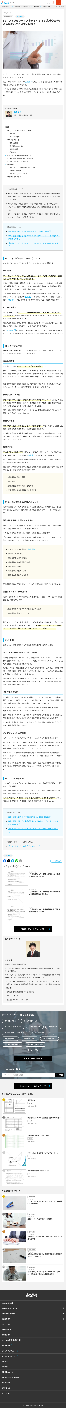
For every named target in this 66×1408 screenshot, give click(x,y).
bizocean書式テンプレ (9, 1308)
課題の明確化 (13, 143)
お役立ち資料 (6, 1319)
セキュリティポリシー (9, 1351)
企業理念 (28, 296)
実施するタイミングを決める (18, 161)
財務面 (10, 299)
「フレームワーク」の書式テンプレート (23, 846)
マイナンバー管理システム (13, 1027)
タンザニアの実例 (15, 171)
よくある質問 (6, 1383)
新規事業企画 (8, 16)
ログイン (53, 3)
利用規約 (4, 1367)
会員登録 (58, 3)
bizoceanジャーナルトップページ (33, 1086)
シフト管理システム (49, 1039)
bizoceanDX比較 (7, 1303)
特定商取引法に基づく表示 (10, 1377)
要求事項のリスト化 (16, 146)
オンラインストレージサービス (14, 1033)
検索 (60, 1075)
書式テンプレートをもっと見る (33, 929)
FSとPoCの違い (14, 137)
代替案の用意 (13, 149)
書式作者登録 (6, 1335)
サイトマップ (6, 1393)
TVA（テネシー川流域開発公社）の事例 (22, 168)
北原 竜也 (17, 112)
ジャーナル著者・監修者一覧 (11, 1340)
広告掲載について (7, 1372)
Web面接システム (29, 1039)
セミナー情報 (6, 1324)
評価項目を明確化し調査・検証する (21, 158)
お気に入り (58, 861)
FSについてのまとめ (14, 177)
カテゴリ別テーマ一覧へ (33, 1058)
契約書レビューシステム (35, 1044)
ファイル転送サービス (31, 1021)
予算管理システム (10, 1039)
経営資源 (31, 549)
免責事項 (4, 1361)
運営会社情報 (6, 1345)
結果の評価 (13, 152)
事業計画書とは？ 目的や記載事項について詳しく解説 (28, 231)
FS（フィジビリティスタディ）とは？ (19, 131)
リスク (27, 81)
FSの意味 (12, 134)
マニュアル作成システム (12, 1044)
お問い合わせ (6, 1388)
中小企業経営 (20, 16)
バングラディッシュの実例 (18, 174)
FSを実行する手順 (13, 140)
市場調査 (10, 330)
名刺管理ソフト (53, 1027)
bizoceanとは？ (7, 1329)
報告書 (30, 455)
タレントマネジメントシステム (41, 1033)
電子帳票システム (10, 1021)
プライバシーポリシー (9, 1356)
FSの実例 (10, 164)
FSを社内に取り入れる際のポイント (19, 155)
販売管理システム (34, 1027)
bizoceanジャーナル (8, 1314)
